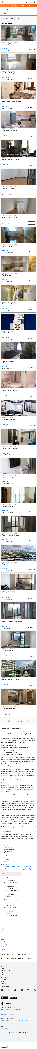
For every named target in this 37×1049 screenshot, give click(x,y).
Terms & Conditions (5, 978)
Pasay (2, 931)
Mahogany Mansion (8, 44)
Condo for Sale (5, 18)
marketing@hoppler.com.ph (7, 1014)
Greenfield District (5, 819)
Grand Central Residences (10, 593)
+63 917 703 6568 (5, 1020)
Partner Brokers (4, 966)
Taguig (2, 936)
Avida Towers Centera (9, 391)
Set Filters (4, 13)
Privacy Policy (4, 976)
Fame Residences (8, 477)
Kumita (2, 965)
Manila (19, 734)
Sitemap (3, 972)
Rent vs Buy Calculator (6, 970)
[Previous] (9, 721)
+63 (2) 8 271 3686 (23, 1020)
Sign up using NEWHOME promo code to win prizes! (18, 5)
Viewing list (31, 49)
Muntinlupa (3, 941)
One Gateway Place (8, 419)
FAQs (2, 974)
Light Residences (8, 362)
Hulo (11, 903)
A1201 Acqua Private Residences (13, 622)
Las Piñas (3, 934)
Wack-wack (7, 849)
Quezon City (4, 944)
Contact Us (3, 983)
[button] (3, 33)
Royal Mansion (7, 275)
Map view (4, 1046)
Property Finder (4, 979)
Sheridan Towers (11, 801)
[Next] (27, 721)
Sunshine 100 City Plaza (10, 73)
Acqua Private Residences (11, 217)
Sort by (8, 24)
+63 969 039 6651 (5, 1022)
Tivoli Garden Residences (10, 159)
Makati (6, 861)
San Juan (3, 949)
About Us (3, 981)
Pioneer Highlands (8, 246)
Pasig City (6, 859)
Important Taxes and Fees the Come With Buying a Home (18, 870)
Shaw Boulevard (5, 795)
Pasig (2, 929)
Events (2, 968)
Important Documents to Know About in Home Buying (17, 868)
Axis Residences (7, 506)
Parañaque (3, 946)
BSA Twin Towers (8, 188)
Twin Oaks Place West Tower (11, 102)
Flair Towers (21, 801)
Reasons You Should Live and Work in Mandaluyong (17, 866)
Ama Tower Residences (10, 130)
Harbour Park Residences (10, 333)
